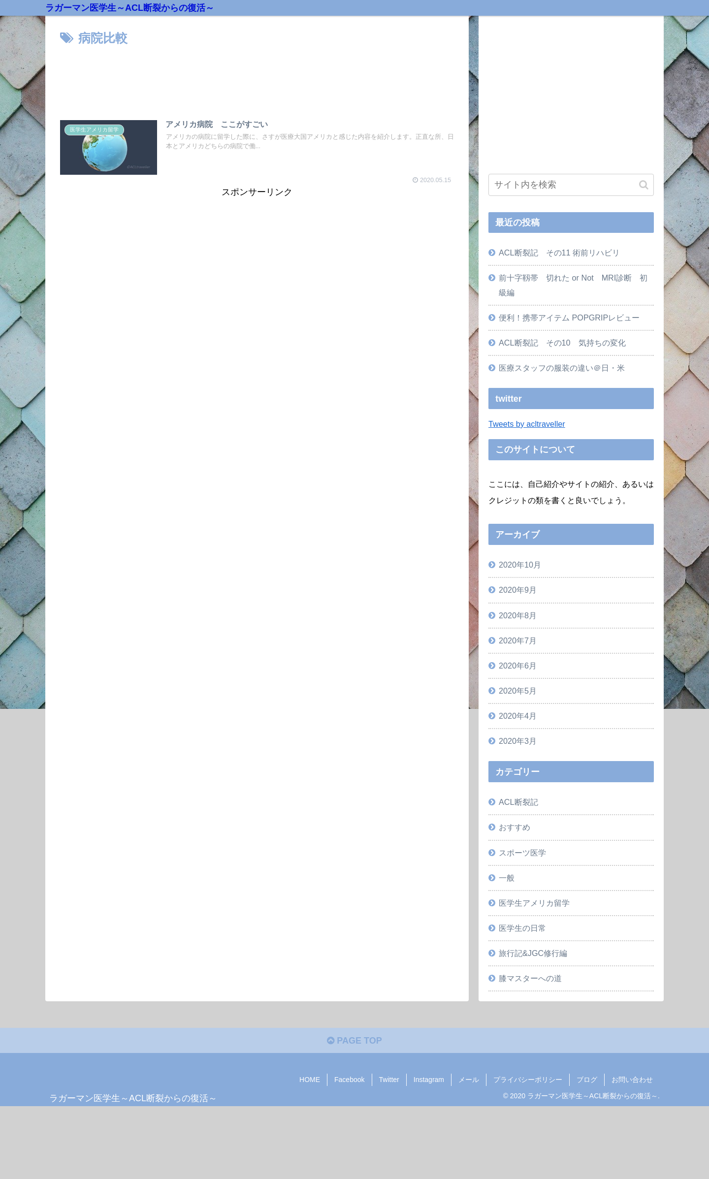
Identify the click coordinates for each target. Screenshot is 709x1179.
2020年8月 (518, 615)
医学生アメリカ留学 (534, 902)
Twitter (389, 1079)
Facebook (349, 1079)
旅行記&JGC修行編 (533, 953)
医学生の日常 (522, 928)
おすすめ (514, 827)
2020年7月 (518, 640)
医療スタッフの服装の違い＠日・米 (562, 367)
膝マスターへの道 (530, 978)
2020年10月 (520, 564)
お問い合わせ (632, 1079)
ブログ (587, 1079)
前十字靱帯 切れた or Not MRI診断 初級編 (573, 284)
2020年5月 (518, 690)
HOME (309, 1079)
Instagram (429, 1079)
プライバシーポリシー (527, 1079)
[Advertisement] (257, 76)
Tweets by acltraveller (526, 423)
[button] (643, 185)
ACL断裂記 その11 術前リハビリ (559, 252)
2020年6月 (518, 665)
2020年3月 (518, 740)
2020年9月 (518, 589)
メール (468, 1079)
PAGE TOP (354, 1041)
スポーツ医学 (522, 852)
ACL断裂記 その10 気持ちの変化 (562, 342)
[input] (571, 185)
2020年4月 (518, 715)
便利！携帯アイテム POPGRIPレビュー (569, 317)
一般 (507, 877)
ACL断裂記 (518, 801)
